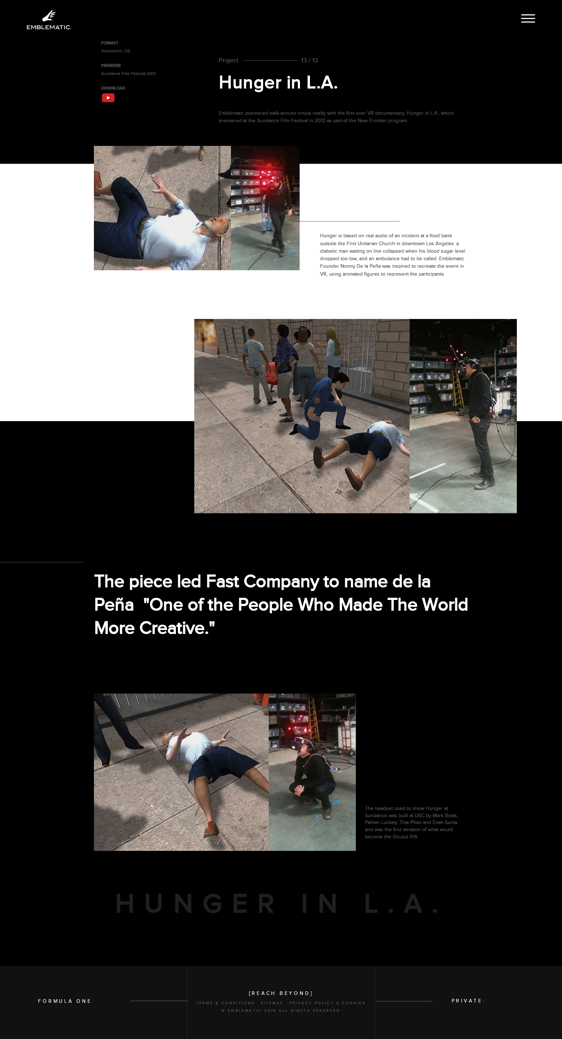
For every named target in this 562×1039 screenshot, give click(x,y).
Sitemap (272, 1003)
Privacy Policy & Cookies (327, 1003)
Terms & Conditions (225, 1003)
